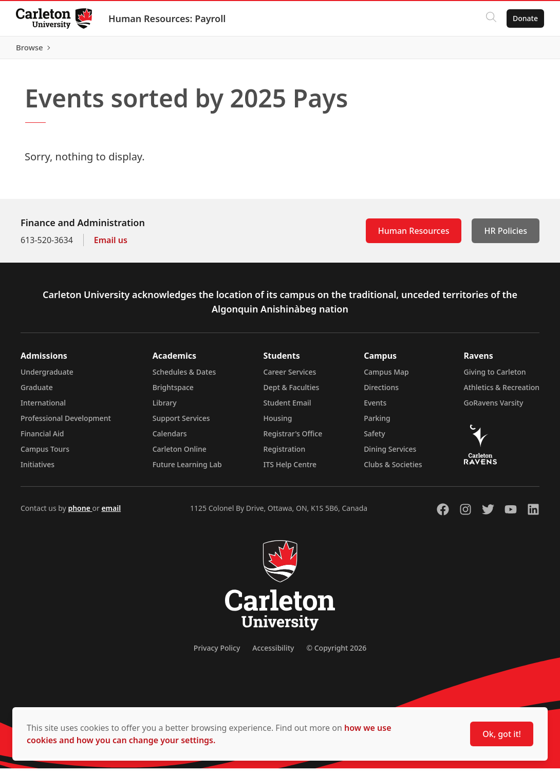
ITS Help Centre (290, 469)
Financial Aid (42, 438)
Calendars (170, 438)
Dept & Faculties (292, 392)
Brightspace (173, 392)
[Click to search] (491, 18)
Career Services (290, 376)
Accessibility (273, 652)
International (43, 407)
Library (165, 407)
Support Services (181, 423)
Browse (523, 50)
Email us (110, 244)
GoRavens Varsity (494, 407)
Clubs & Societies (393, 469)
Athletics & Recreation (501, 392)
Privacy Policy (217, 652)
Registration (285, 453)
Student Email (287, 407)
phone (80, 513)
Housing (278, 423)
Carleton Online (180, 453)
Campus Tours (45, 453)
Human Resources (414, 235)
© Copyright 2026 (336, 652)
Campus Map (386, 376)
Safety (374, 438)
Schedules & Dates (184, 376)
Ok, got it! (501, 734)
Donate (524, 18)
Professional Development (66, 423)
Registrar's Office (293, 438)
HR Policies (505, 235)
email (111, 513)
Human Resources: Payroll (167, 18)
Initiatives (37, 469)
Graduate (37, 392)
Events (375, 407)
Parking (377, 423)
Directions (381, 392)
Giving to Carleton (495, 376)
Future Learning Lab (187, 469)
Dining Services (390, 453)
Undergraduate (47, 376)
